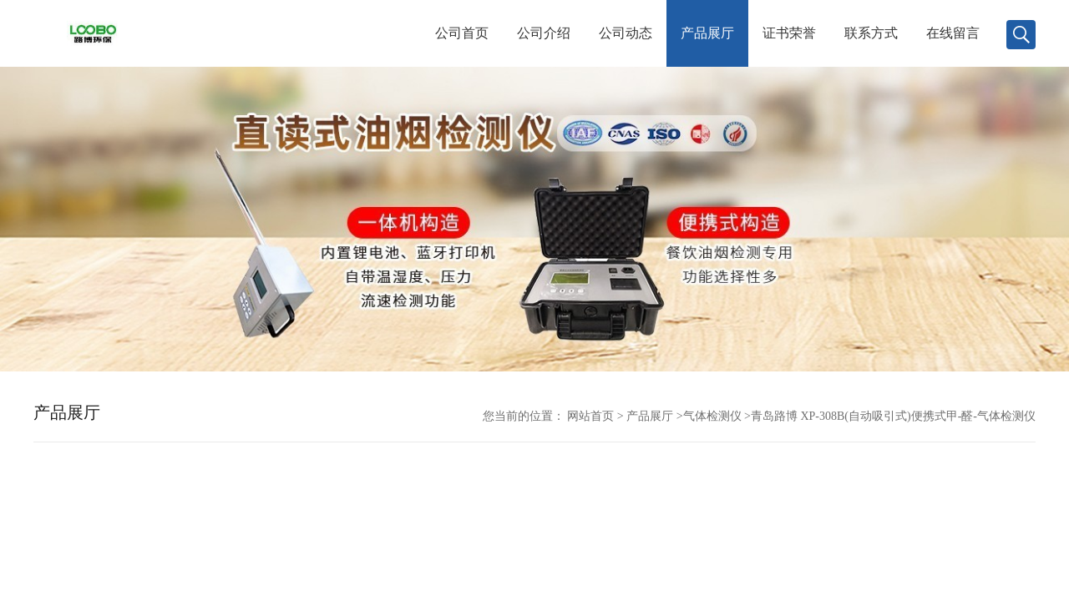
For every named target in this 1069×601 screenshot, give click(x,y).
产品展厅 (707, 33)
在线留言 (953, 33)
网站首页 (590, 416)
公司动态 (625, 33)
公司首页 (462, 33)
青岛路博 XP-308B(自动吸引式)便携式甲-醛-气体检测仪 (893, 416)
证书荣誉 (789, 33)
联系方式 (871, 33)
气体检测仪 (712, 416)
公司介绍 (543, 33)
